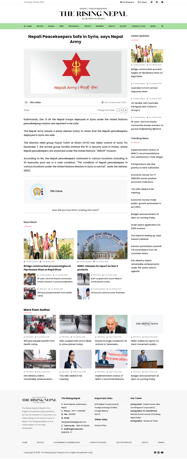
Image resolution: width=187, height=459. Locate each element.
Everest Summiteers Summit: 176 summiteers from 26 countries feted (146, 250)
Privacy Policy (100, 426)
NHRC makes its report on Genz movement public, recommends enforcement (145, 345)
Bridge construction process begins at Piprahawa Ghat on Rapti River (147, 73)
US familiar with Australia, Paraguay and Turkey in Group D (144, 107)
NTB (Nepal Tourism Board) (107, 405)
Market (161, 443)
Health (112, 26)
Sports (88, 26)
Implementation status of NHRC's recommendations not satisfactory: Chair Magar (147, 153)
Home (28, 26)
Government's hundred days (67, 443)
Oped (61, 26)
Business (100, 26)
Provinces (74, 26)
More (153, 26)
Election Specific (124, 443)
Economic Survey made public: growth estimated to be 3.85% (146, 203)
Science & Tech (138, 26)
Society (123, 26)
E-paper (142, 2)
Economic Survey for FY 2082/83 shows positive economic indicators (143, 178)
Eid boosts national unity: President (108, 293)
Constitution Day (98, 443)
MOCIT (97, 415)
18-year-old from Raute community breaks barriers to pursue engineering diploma (55, 282)
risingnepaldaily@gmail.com (73, 422)
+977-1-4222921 (78, 411)
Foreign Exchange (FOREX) (106, 408)
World (51, 26)
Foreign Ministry (101, 411)
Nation (40, 26)
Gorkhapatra (127, 2)
